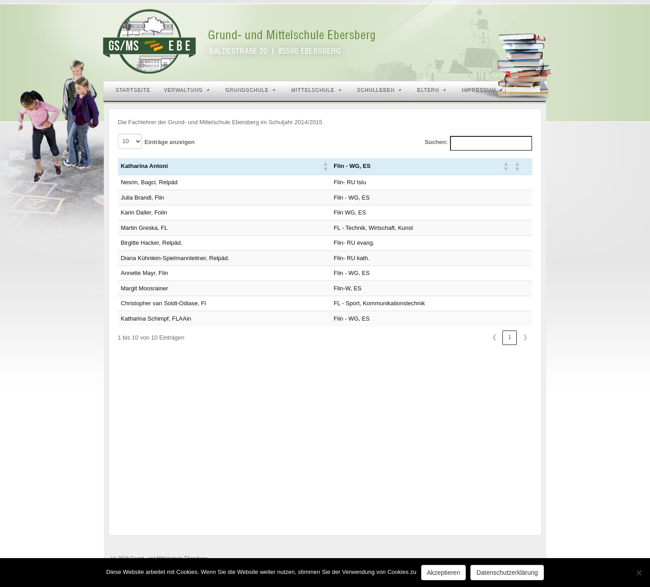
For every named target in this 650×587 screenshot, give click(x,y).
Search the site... (533, 89)
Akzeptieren (443, 572)
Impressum (481, 89)
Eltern (431, 89)
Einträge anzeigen (169, 142)
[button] (325, 166)
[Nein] (638, 572)
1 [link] (509, 337)
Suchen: (436, 142)
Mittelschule (316, 89)
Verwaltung (186, 89)
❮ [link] (494, 337)
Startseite (132, 89)
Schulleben (379, 89)
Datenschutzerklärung (507, 572)
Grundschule (250, 89)
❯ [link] (525, 337)
